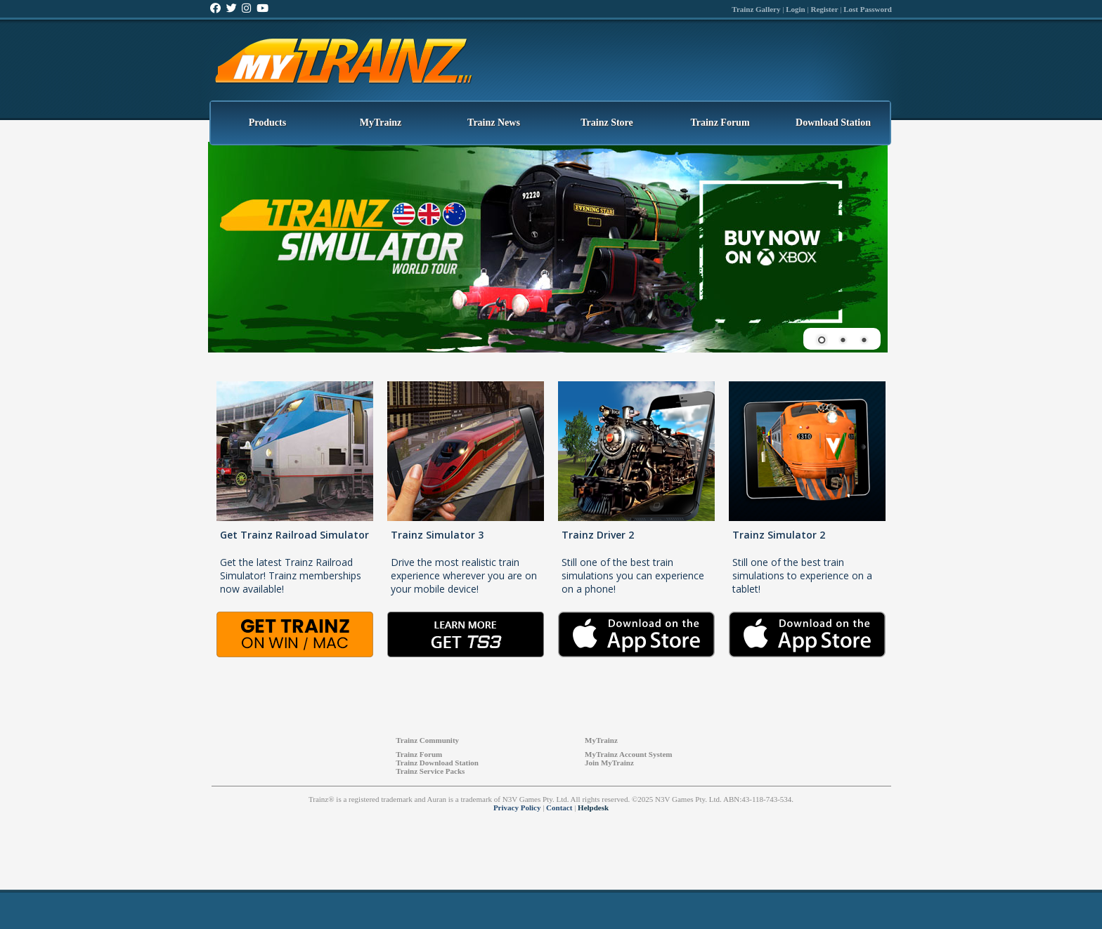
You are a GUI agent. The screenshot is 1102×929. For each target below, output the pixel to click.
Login (795, 9)
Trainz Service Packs (430, 771)
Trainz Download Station (437, 762)
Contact (559, 807)
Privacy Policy (517, 807)
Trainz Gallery (756, 9)
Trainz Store (607, 122)
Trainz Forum (719, 122)
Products (267, 122)
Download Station (833, 122)
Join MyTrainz (609, 762)
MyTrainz (381, 122)
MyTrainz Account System (628, 754)
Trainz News (493, 122)
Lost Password (867, 9)
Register (824, 9)
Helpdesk (593, 807)
